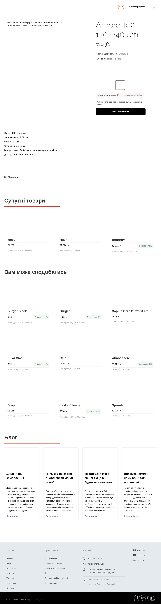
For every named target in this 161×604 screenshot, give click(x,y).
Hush (63, 239)
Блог (47, 573)
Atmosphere (121, 358)
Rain (63, 358)
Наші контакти (51, 583)
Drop (11, 405)
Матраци (10, 573)
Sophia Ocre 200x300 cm (130, 311)
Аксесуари (11, 568)
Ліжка (8, 563)
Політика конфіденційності (56, 578)
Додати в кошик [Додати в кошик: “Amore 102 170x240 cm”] (123, 111)
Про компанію (51, 558)
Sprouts (118, 405)
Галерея (10, 588)
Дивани (9, 558)
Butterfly (118, 239)
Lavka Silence (70, 405)
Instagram (139, 550)
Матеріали (11, 177)
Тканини (10, 578)
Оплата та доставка (53, 563)
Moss (11, 239)
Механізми (11, 583)
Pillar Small (16, 358)
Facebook (139, 555)
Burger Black (17, 311)
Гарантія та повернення (55, 568)
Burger (65, 311)
